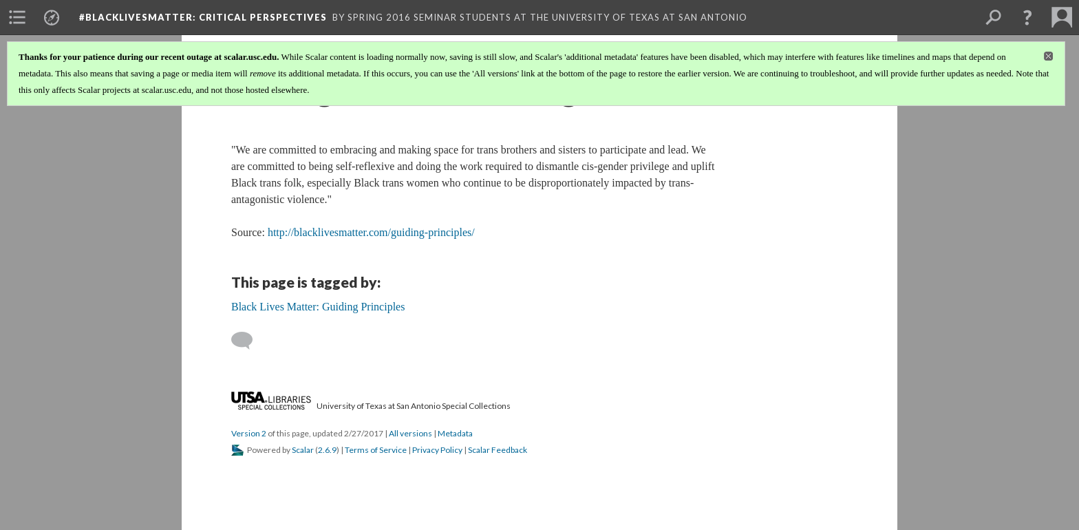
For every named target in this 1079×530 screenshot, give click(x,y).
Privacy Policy (437, 450)
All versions (410, 433)
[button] (1027, 17)
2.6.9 (327, 450)
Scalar (303, 450)
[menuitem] (17, 17)
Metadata (455, 433)
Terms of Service (376, 450)
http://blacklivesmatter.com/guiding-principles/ (371, 232)
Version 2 (248, 433)
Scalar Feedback (497, 450)
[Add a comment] (248, 341)
